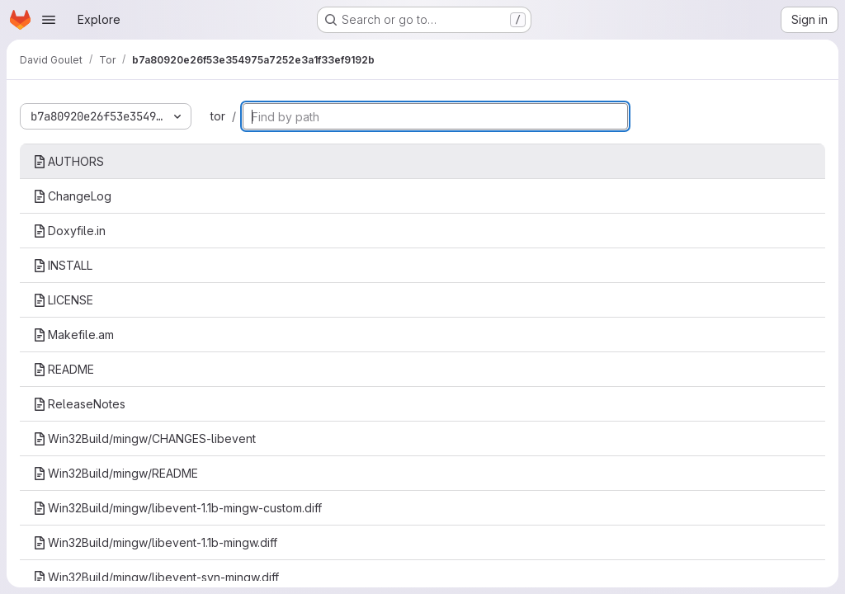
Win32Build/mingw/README (115, 473)
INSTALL (62, 265)
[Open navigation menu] (48, 20)
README (63, 369)
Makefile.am (73, 335)
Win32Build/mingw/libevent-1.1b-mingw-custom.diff (177, 508)
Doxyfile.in (69, 231)
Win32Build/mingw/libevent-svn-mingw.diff (156, 577)
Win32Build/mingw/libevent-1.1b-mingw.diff (155, 542)
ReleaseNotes (79, 404)
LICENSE (63, 300)
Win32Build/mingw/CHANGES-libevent (144, 438)
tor (217, 116)
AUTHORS (68, 161)
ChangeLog (72, 196)
